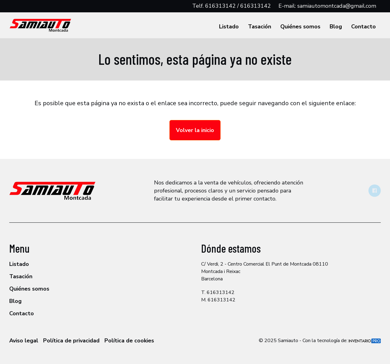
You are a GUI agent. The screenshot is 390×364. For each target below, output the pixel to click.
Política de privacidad (71, 340)
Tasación (259, 26)
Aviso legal (23, 340)
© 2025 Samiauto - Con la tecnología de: (320, 340)
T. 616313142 (217, 292)
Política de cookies (129, 340)
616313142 (220, 6)
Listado (229, 26)
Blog (336, 26)
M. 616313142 (218, 299)
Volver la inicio (195, 130)
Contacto (363, 26)
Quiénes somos (300, 26)
